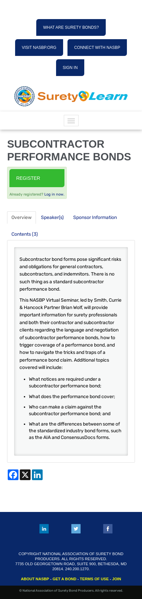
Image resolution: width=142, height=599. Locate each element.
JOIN (116, 579)
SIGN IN (70, 67)
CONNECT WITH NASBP (97, 47)
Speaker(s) (52, 217)
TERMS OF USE (94, 579)
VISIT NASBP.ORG (39, 47)
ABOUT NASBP (35, 579)
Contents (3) (24, 234)
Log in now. (54, 194)
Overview (21, 217)
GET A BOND (64, 579)
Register (28, 178)
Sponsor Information (95, 217)
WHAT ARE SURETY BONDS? (71, 27)
